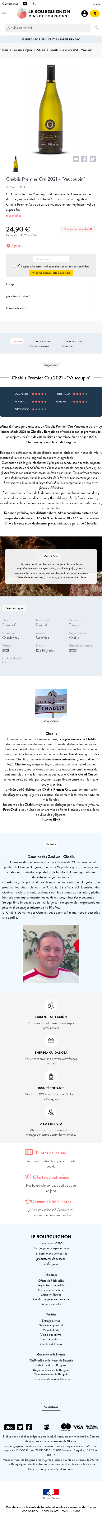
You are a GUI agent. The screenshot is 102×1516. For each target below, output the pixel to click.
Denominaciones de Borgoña (51, 1374)
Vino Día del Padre (51, 1344)
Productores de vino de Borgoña (51, 1379)
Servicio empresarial (51, 1325)
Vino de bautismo (51, 1334)
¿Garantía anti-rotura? (51, 296)
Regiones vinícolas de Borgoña (51, 1369)
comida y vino (43, 341)
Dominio (67, 345)
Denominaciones (39, 345)
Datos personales (51, 1304)
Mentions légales (51, 1294)
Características (73, 341)
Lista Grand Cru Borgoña (51, 1365)
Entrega (51, 284)
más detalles (13, 215)
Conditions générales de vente (51, 1299)
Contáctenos (51, 1407)
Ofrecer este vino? (51, 308)
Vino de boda (51, 1330)
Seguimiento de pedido (51, 1285)
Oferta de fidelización (51, 1280)
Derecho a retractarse (51, 1290)
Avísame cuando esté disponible (51, 272)
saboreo (17, 341)
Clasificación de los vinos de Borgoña (51, 1360)
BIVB (56, 819)
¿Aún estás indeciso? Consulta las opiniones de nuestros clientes (51, 1212)
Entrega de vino (51, 1320)
